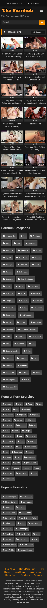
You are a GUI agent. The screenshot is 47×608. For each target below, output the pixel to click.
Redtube (23, 365)
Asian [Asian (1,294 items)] (30, 404)
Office (28, 351)
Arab (18, 243)
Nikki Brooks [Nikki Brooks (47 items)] (24, 534)
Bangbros (24, 250)
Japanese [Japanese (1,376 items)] (18, 452)
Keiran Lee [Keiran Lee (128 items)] (9, 523)
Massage (20, 344)
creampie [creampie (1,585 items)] (8, 436)
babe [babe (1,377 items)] (7, 409)
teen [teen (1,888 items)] (34, 473)
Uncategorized (11, 380)
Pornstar (23, 358)
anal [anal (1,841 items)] (19, 404)
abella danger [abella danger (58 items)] (10, 497)
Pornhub (9, 358)
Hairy (24, 308)
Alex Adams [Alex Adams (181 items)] (27, 497)
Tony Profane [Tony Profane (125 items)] (27, 545)
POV (36, 358)
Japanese (9, 329)
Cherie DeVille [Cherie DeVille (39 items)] (11, 502)
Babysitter (32, 243)
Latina (8, 337)
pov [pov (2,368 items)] (6, 468)
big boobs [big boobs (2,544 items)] (9, 415)
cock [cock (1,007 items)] (16, 431)
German (24, 301)
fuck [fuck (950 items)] (21, 441)
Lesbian (21, 337)
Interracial (37, 322)
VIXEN (26, 380)
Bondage (9, 265)
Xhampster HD (11, 387)
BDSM (38, 250)
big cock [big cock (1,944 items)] (22, 415)
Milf (33, 344)
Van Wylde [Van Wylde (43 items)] (9, 550)
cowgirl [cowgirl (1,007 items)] (27, 431)
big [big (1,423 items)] (16, 409)
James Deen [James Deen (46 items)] (10, 513)
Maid (7, 344)
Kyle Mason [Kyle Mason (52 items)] (35, 523)
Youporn (38, 575)
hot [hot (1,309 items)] (6, 452)
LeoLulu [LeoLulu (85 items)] (8, 529)
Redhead (9, 365)
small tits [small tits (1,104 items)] (8, 473)
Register (35, 3)
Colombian (23, 272)
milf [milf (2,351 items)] (18, 457)
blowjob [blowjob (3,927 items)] (31, 420)
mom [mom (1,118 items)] (7, 463)
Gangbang (9, 301)
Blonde (37, 257)
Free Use (36, 293)
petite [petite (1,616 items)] (17, 463)
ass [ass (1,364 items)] (40, 404)
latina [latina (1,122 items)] (30, 452)
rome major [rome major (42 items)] (22, 539)
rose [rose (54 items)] (35, 539)
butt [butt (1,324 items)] (6, 431)
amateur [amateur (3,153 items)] (8, 404)
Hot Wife (9, 322)
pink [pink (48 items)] (37, 534)
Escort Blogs (35, 572)
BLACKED (23, 257)
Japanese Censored (28, 329)
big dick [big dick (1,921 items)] (35, 415)
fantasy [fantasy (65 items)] (21, 507)
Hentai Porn (10, 575)
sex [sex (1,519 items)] (37, 468)
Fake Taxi (9, 293)
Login (27, 3)
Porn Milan (10, 569)
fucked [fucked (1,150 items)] (32, 441)
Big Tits (8, 257)
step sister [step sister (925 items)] (22, 473)
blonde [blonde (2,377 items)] (19, 420)
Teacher (25, 372)
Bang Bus (9, 250)
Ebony (20, 286)
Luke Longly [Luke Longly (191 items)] (23, 529)
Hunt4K (22, 322)
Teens (37, 372)
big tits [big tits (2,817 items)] (7, 420)
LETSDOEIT (36, 337)
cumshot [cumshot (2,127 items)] (32, 436)
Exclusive (34, 286)
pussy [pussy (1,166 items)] (16, 468)
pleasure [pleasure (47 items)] (8, 539)
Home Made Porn (27, 569)
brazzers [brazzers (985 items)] (8, 425)
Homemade (10, 315)
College (8, 272)
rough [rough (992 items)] (27, 468)
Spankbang (20, 572)
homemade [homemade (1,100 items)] (31, 447)
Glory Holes (10, 308)
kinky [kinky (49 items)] (22, 523)
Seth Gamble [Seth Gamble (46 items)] (10, 545)
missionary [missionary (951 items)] (30, 457)
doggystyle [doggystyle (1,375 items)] (9, 441)
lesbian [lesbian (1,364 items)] (8, 457)
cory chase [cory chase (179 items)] (27, 502)
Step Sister (10, 372)
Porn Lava (25, 575)
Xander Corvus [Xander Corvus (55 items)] (26, 550)
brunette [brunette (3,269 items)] (21, 425)
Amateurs (36, 236)
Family (23, 293)
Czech (8, 286)
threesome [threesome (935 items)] (9, 479)
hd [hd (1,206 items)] (20, 447)
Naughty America (12, 351)
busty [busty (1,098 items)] (33, 425)
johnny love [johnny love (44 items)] (26, 513)
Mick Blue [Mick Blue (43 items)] (9, 534)
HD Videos (38, 308)
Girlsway (38, 301)
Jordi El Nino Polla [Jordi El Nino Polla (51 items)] (28, 518)
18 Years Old (10, 236)
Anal (7, 243)
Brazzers (23, 265)
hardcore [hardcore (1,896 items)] (8, 447)
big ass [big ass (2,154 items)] (27, 409)
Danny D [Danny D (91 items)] (8, 507)
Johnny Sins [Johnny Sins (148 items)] (10, 518)
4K (24, 236)
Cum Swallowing (27, 279)
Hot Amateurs (27, 315)
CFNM (37, 265)
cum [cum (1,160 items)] (20, 436)
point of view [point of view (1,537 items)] (31, 463)
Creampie (9, 279)
